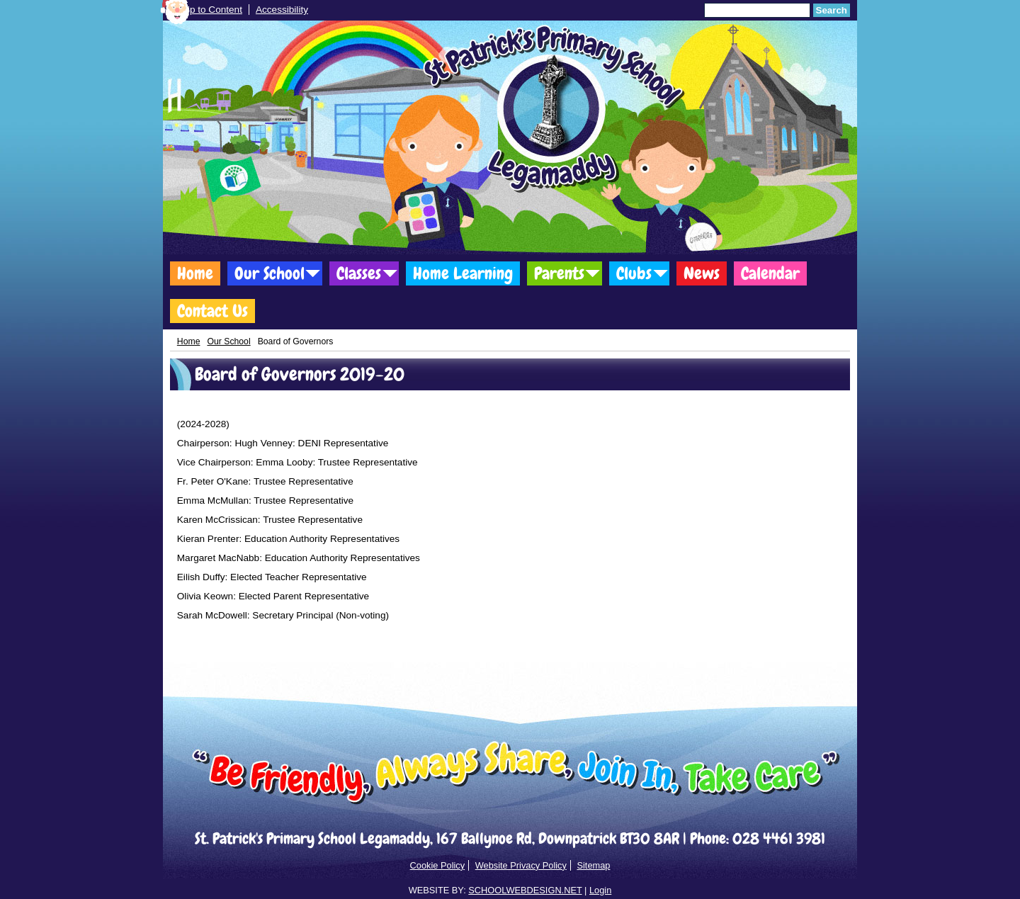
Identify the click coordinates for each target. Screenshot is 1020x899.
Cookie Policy (437, 865)
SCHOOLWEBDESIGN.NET (525, 890)
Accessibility (282, 9)
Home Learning (463, 273)
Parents (559, 273)
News (702, 273)
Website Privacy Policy (521, 865)
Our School (269, 273)
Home (195, 273)
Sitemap (593, 865)
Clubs (634, 273)
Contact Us (212, 311)
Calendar (770, 273)
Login (600, 890)
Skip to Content (209, 9)
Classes (358, 273)
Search (831, 10)
